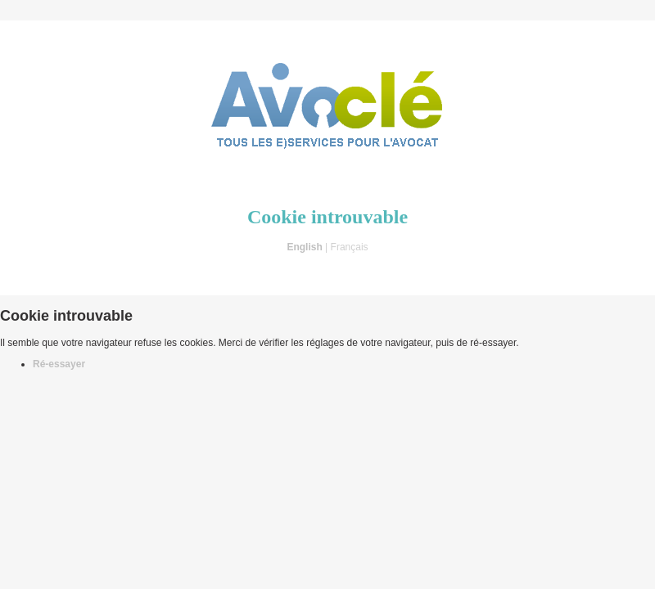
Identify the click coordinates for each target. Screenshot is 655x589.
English (304, 247)
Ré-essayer (59, 364)
